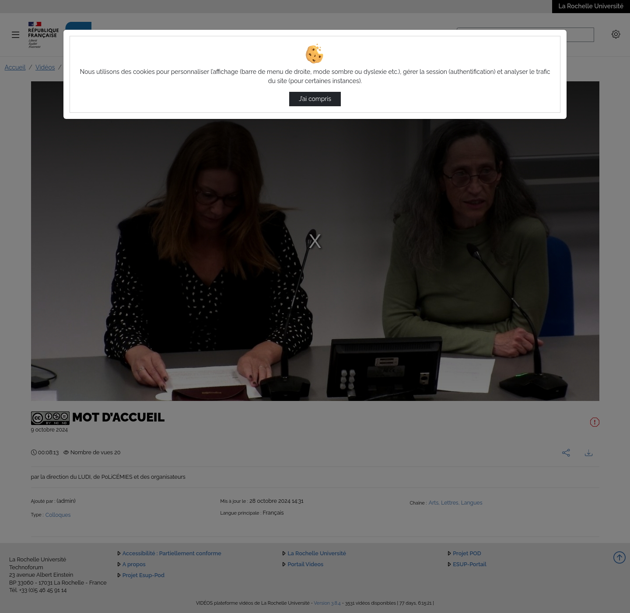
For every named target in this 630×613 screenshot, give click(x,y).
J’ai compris (315, 98)
